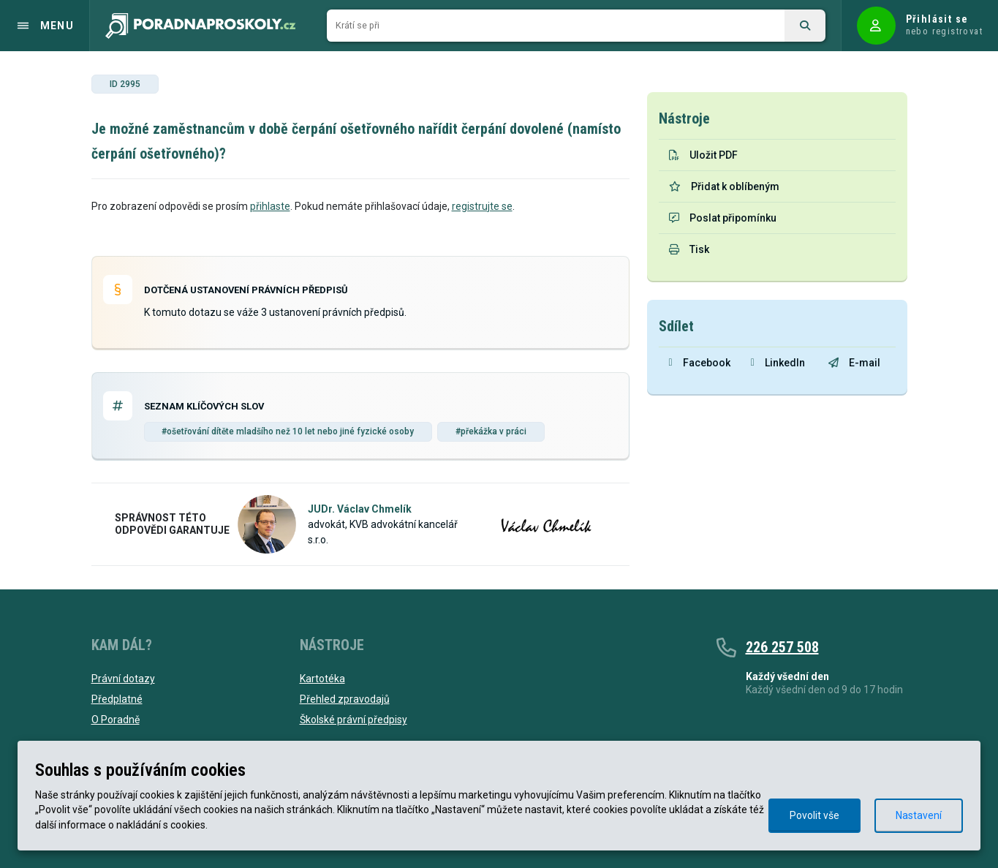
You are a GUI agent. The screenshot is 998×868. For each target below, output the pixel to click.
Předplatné (117, 699)
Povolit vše (814, 815)
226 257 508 (782, 647)
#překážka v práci (490, 431)
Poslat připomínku (722, 218)
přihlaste (270, 206)
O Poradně (115, 719)
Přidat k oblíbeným (724, 186)
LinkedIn (778, 363)
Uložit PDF (703, 155)
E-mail (854, 363)
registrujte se (482, 206)
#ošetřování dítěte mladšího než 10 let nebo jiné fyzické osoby (288, 431)
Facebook (699, 363)
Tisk (689, 249)
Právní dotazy (123, 678)
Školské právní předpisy (353, 719)
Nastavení (919, 815)
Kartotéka (322, 678)
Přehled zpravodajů (345, 699)
